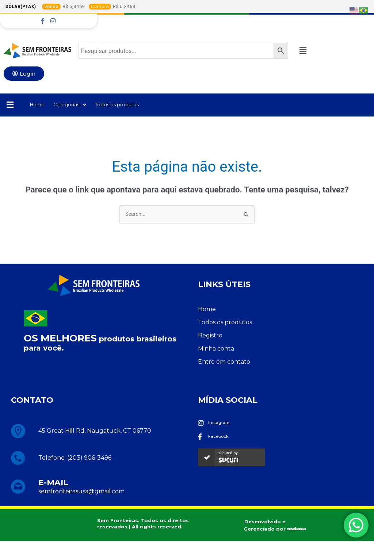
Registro (210, 336)
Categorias (75, 105)
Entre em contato (224, 363)
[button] (306, 51)
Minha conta (216, 350)
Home (39, 105)
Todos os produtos (130, 105)
